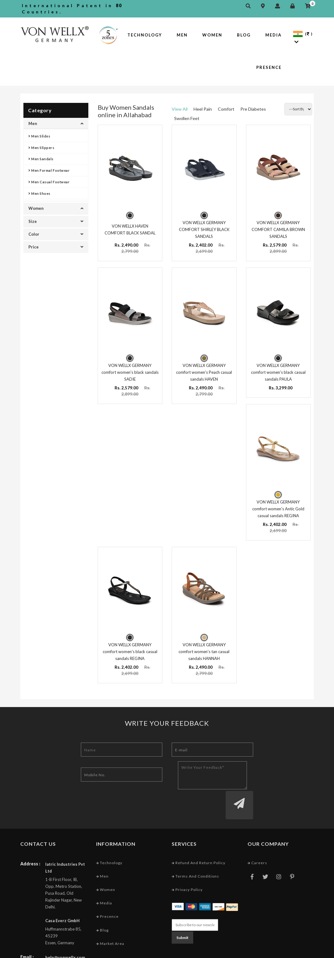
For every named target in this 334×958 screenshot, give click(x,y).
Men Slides (39, 136)
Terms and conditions (195, 848)
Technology (144, 34)
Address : (30, 835)
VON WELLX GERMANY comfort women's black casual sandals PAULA (278, 370)
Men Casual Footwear (49, 182)
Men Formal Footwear (49, 170)
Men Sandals (41, 159)
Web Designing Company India (283, 951)
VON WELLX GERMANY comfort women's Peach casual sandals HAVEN (204, 370)
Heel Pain (203, 109)
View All (180, 109)
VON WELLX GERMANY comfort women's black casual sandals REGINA (130, 647)
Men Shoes (39, 193)
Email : (27, 929)
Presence (269, 67)
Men (182, 34)
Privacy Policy (187, 861)
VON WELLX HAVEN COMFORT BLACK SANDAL (130, 228)
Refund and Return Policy (198, 834)
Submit (182, 909)
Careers (257, 834)
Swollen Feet (186, 118)
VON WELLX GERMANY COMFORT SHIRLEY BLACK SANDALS (204, 228)
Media (273, 34)
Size (55, 221)
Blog (244, 34)
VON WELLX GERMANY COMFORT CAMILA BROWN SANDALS (278, 228)
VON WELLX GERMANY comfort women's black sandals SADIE (130, 370)
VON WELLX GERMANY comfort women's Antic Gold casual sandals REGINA (278, 505)
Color (55, 234)
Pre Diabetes (253, 109)
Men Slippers (41, 148)
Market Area (110, 915)
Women (212, 34)
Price (55, 247)
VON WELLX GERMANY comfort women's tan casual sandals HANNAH (204, 647)
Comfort (226, 109)
